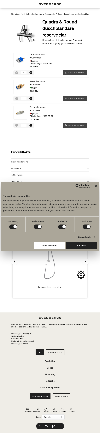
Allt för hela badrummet (32, 14)
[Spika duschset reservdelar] (50, 261)
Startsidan (15, 14)
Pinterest (71, 410)
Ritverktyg (50, 374)
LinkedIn (53, 410)
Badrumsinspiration (50, 387)
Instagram (37, 410)
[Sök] (40, 426)
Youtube (62, 410)
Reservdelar (50, 14)
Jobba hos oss (55, 352)
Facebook (28, 410)
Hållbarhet (50, 380)
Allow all (81, 245)
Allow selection (49, 245)
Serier (50, 367)
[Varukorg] (53, 426)
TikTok (46, 410)
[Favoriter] (46, 426)
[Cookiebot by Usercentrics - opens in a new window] (77, 186)
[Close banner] (96, 186)
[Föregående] (14, 261)
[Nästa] (85, 261)
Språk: (38, 417)
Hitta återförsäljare (40, 396)
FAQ (39, 352)
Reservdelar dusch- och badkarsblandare (75, 14)
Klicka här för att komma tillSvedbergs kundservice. (22, 342)
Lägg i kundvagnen (75, 73)
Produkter (50, 361)
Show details (84, 237)
